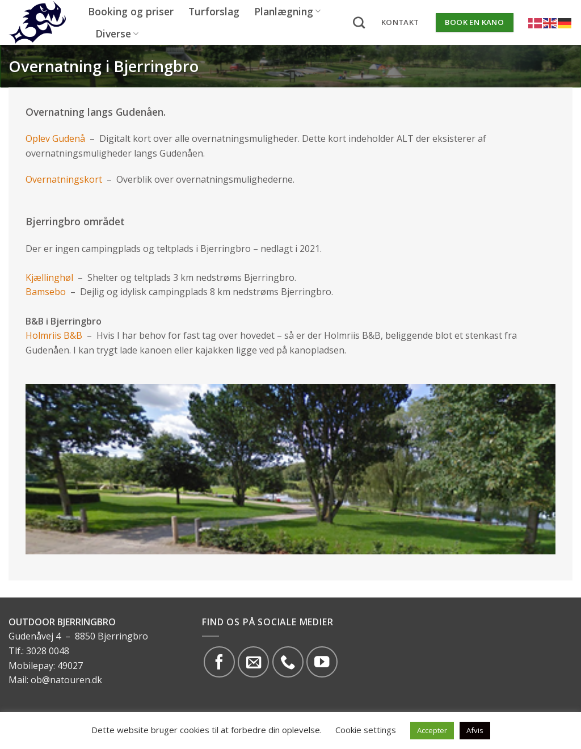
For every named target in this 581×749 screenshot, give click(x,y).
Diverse (116, 33)
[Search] (359, 22)
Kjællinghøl (50, 277)
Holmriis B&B (54, 335)
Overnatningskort (64, 179)
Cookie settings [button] (365, 729)
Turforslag (213, 11)
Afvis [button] (474, 730)
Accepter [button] (432, 730)
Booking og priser (131, 11)
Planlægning (287, 11)
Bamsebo (47, 291)
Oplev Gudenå (55, 138)
